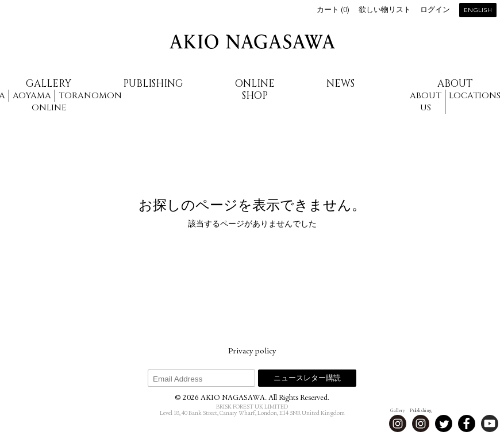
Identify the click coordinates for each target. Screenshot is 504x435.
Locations (475, 96)
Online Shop (255, 89)
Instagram (397, 423)
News (340, 83)
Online (49, 108)
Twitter (443, 423)
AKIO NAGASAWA (252, 41)
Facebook (466, 423)
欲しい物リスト (385, 10)
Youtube (489, 423)
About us (425, 102)
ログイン (435, 10)
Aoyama (32, 96)
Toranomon (90, 96)
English (478, 10)
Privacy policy (252, 352)
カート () (333, 10)
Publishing (153, 83)
